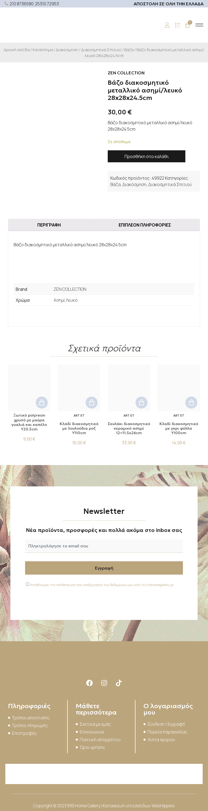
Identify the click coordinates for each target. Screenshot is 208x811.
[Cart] (187, 25)
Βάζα (129, 49)
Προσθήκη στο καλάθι (147, 156)
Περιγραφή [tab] (49, 225)
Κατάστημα (43, 49)
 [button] (41, 402)
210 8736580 (22, 4)
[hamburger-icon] (199, 25)
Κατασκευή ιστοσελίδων (127, 806)
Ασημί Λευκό (66, 300)
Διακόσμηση (67, 49)
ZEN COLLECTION (70, 289)
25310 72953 (47, 4)
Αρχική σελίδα (17, 49)
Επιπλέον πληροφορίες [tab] (145, 225)
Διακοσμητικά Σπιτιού (101, 49)
